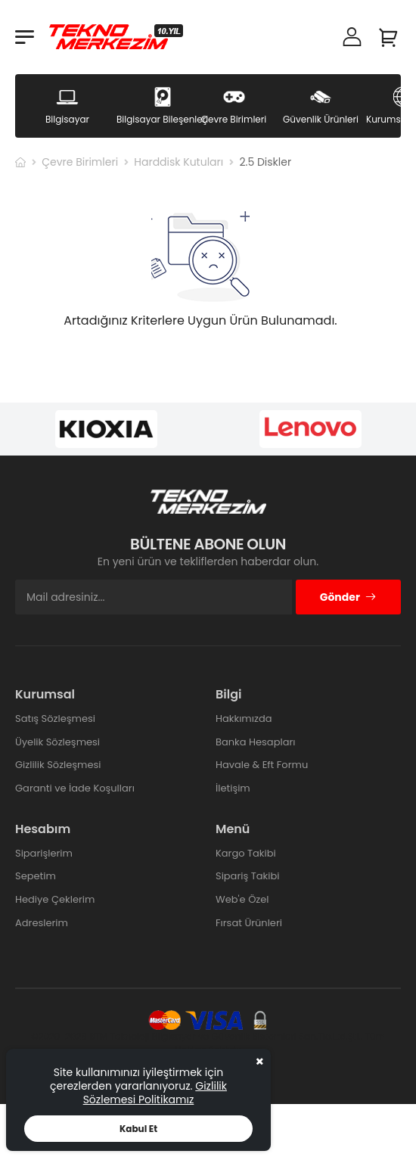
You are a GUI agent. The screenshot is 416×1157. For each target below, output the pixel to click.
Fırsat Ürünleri (249, 923)
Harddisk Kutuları (178, 162)
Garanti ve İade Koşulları (75, 788)
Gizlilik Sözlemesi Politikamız (155, 1092)
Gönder (348, 597)
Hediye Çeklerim (55, 899)
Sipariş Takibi (247, 876)
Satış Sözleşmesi (55, 718)
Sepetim (35, 876)
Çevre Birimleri (80, 162)
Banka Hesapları (255, 742)
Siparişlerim (44, 853)
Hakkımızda (244, 718)
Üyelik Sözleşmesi (57, 742)
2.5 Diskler (265, 162)
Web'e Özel (242, 899)
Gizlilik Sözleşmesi (58, 764)
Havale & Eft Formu (262, 764)
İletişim (233, 788)
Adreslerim (41, 923)
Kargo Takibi (246, 853)
